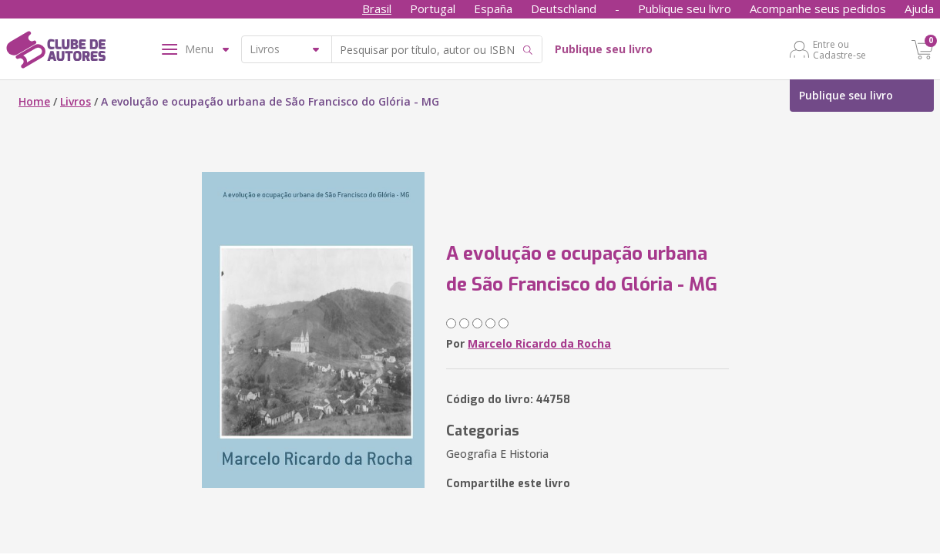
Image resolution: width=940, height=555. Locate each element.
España (493, 8)
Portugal (432, 8)
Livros (75, 101)
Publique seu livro (684, 8)
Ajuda (919, 8)
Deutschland (563, 8)
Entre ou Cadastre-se (839, 49)
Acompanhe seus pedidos (818, 8)
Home (34, 101)
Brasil (376, 8)
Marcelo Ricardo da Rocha (539, 343)
